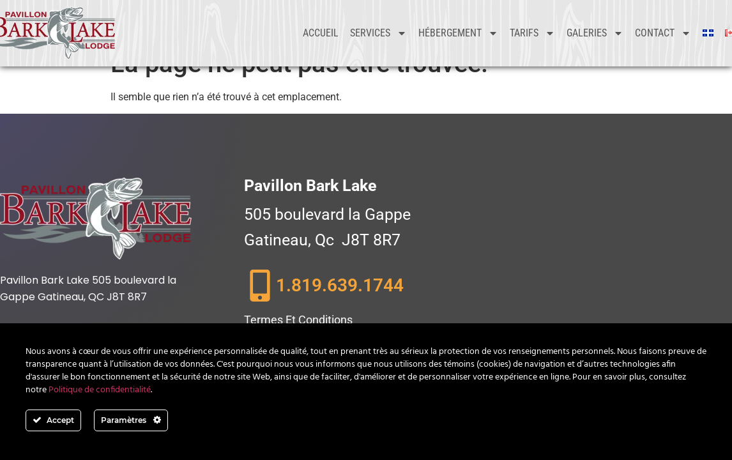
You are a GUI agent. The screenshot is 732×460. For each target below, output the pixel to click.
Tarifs (532, 33)
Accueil (321, 33)
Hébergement (458, 33)
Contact (663, 33)
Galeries (595, 33)
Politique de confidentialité (100, 390)
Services (378, 33)
